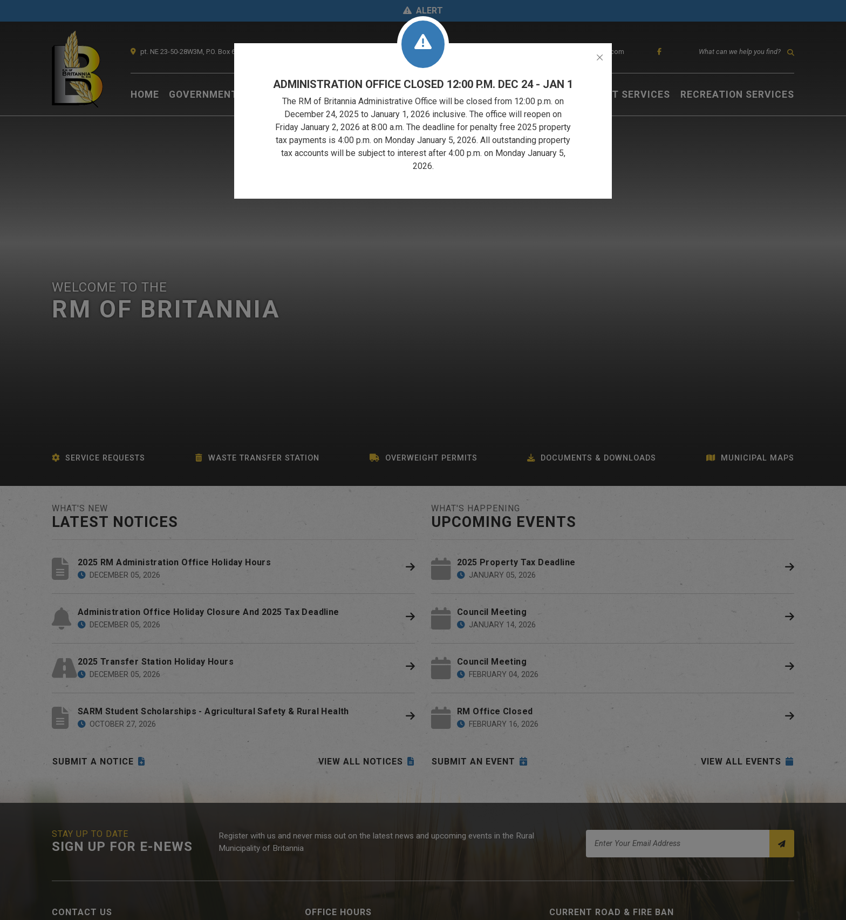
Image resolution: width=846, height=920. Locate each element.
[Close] (600, 58)
